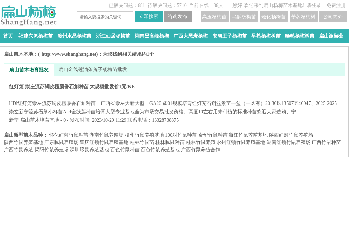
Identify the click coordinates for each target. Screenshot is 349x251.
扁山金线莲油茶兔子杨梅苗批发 (93, 69)
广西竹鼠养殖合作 (200, 149)
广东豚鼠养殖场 (61, 142)
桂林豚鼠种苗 (170, 142)
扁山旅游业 (331, 36)
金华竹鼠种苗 (213, 135)
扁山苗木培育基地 (39, 120)
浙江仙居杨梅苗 (113, 36)
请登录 (313, 5)
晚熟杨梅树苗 (299, 36)
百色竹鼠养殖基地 (160, 149)
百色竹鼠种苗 (125, 149)
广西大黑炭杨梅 (190, 36)
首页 (8, 36)
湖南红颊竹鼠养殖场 (289, 142)
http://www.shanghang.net (69, 54)
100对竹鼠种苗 (181, 135)
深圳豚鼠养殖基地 (89, 149)
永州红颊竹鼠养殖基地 (240, 142)
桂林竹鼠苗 (142, 142)
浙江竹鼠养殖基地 (248, 135)
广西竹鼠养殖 (18, 149)
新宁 (14, 120)
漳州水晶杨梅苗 (74, 36)
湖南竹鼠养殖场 (106, 135)
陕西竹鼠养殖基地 (23, 142)
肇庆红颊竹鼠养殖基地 (104, 142)
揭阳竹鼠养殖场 (52, 149)
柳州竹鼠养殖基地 (144, 135)
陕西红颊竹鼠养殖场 (291, 135)
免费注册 (336, 5)
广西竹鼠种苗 (326, 142)
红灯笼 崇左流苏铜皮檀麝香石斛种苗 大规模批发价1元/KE (174, 99)
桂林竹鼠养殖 (200, 142)
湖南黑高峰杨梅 (152, 36)
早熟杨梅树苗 (266, 36)
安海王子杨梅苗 (230, 36)
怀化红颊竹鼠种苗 (68, 135)
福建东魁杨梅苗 (35, 36)
